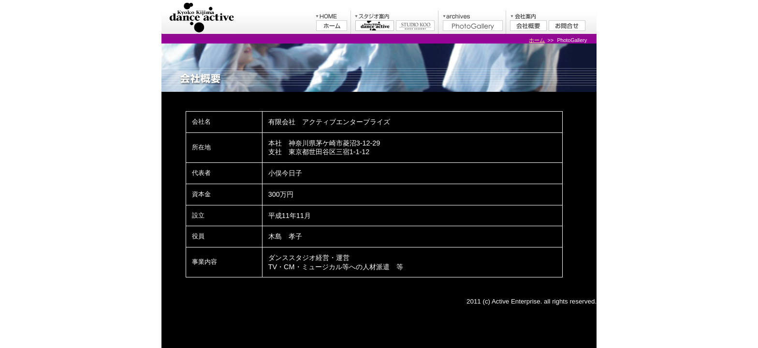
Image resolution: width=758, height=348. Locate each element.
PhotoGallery (473, 25)
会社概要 (528, 25)
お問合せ (567, 25)
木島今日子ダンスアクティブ (374, 25)
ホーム (331, 25)
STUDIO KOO (415, 25)
